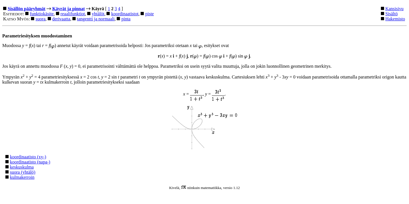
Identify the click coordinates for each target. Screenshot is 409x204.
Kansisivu (394, 8)
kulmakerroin (22, 177)
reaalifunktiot (72, 13)
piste (149, 13)
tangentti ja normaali (95, 18)
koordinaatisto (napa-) (30, 162)
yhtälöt (98, 13)
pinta (125, 18)
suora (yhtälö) (22, 172)
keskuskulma (22, 167)
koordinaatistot (124, 13)
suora (40, 18)
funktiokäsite (42, 13)
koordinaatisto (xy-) (28, 156)
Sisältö (391, 13)
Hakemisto (395, 18)
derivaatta (61, 18)
